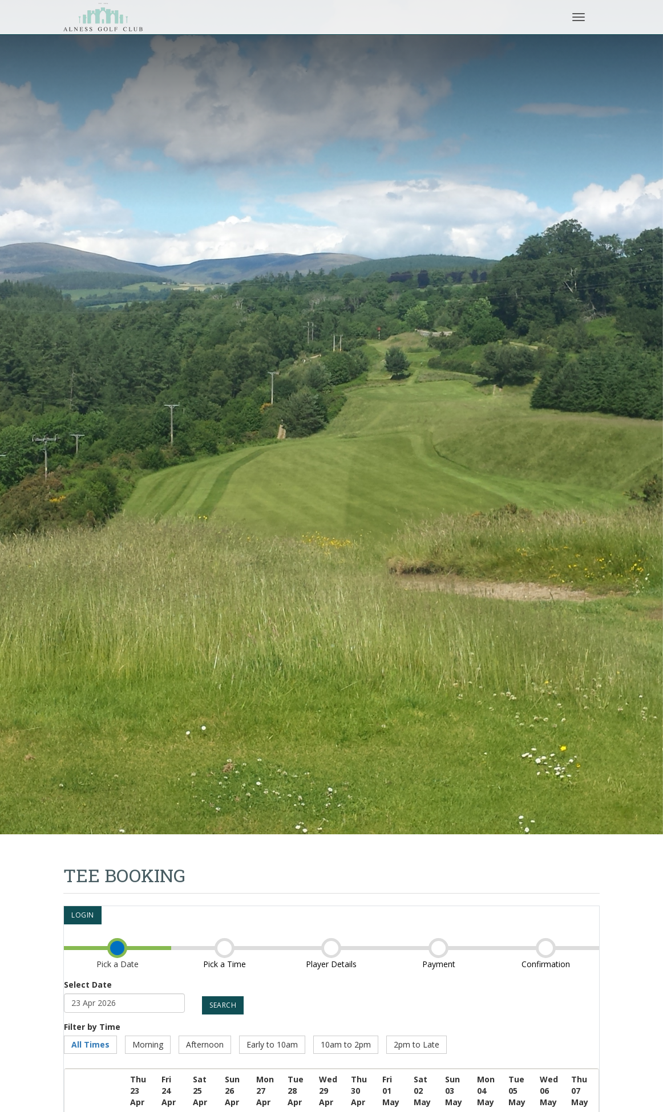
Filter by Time (92, 1026)
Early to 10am (272, 1044)
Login (82, 915)
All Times (90, 1044)
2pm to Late (416, 1044)
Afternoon (205, 1044)
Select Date (88, 984)
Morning (147, 1044)
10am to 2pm (346, 1044)
